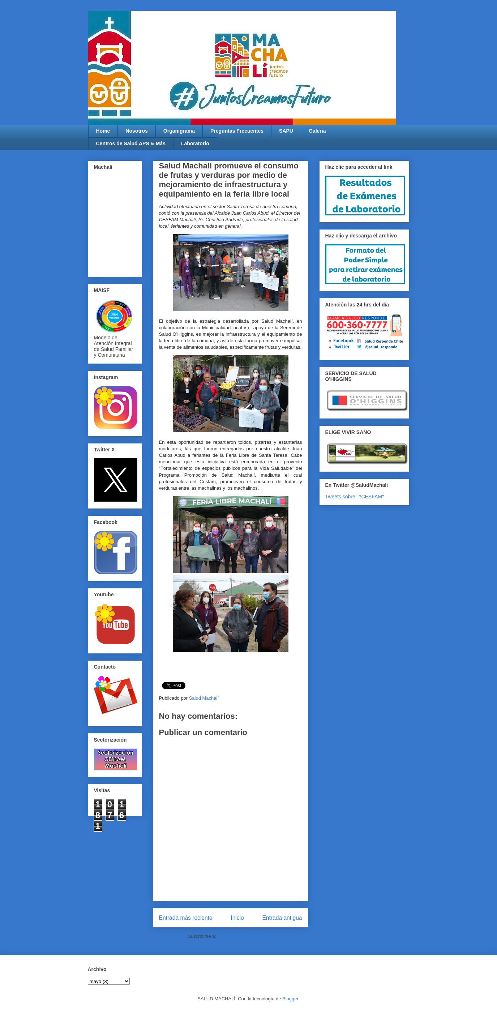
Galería (317, 131)
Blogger (290, 998)
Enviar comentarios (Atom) (245, 936)
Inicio (237, 918)
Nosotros (136, 131)
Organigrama (179, 131)
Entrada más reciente (186, 918)
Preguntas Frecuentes (237, 131)
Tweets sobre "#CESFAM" (354, 496)
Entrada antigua (282, 918)
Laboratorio (195, 143)
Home (103, 131)
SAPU (286, 131)
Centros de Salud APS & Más (131, 143)
